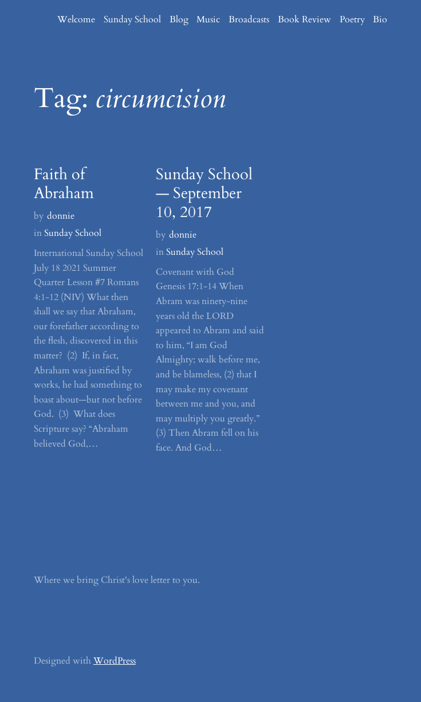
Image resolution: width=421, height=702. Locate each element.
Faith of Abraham (64, 184)
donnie (60, 216)
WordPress (114, 660)
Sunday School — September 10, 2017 (204, 193)
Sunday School (72, 233)
